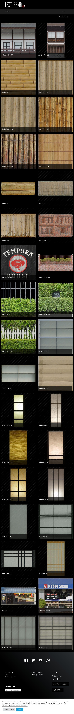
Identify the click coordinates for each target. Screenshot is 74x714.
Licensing (9, 672)
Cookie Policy (37, 672)
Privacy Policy (37, 675)
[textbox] (13, 690)
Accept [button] (20, 709)
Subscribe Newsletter (57, 677)
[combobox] (13, 690)
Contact (55, 672)
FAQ (7, 675)
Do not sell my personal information (15, 706)
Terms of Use (11, 677)
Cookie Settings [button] (9, 709)
